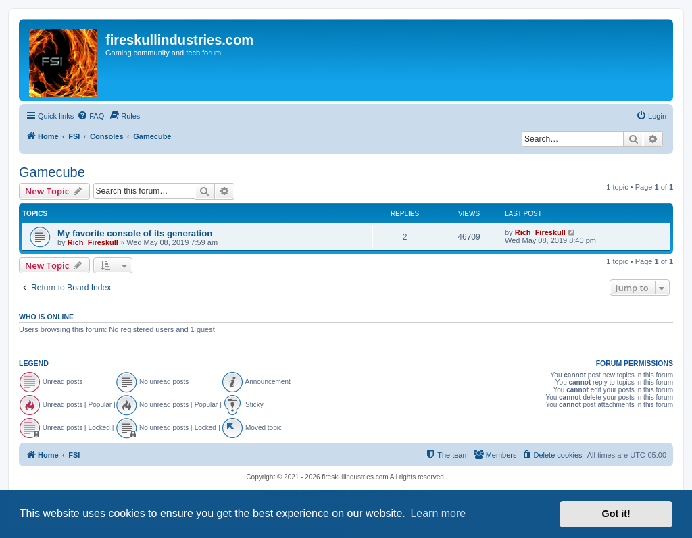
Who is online (46, 317)
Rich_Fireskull (93, 242)
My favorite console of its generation (134, 233)
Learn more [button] (438, 513)
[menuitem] (90, 116)
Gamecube (52, 172)
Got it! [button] (616, 513)
